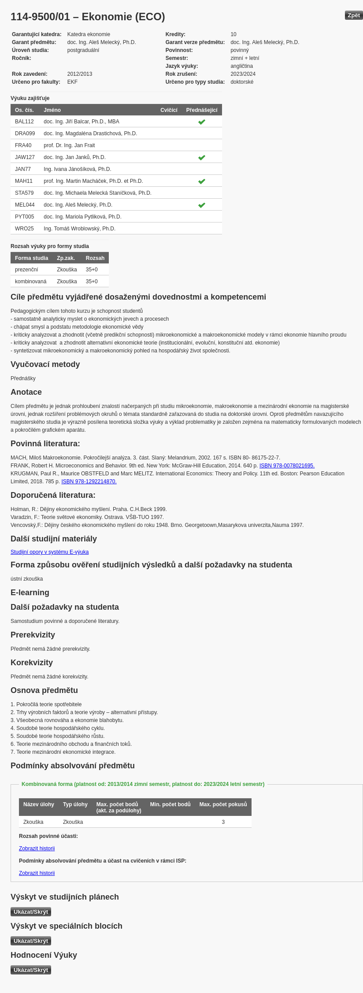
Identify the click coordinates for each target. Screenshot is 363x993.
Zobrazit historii (37, 848)
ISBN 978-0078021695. (287, 466)
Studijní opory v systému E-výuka (50, 552)
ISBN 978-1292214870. (88, 481)
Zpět (354, 15)
